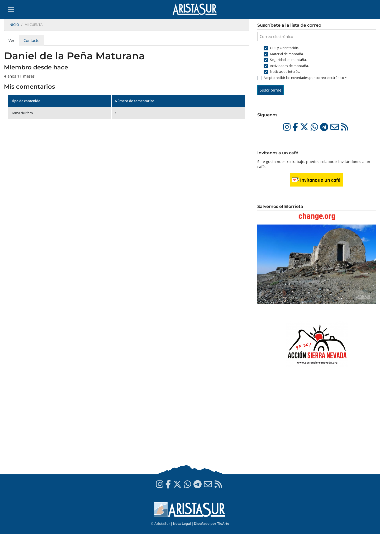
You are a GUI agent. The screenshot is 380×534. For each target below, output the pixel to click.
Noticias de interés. (285, 71)
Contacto (31, 40)
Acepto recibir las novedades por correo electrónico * (305, 77)
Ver (11, 40)
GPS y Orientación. (284, 47)
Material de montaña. (287, 53)
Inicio (13, 24)
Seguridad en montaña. (288, 59)
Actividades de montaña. (289, 65)
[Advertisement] (316, 422)
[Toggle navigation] (11, 9)
